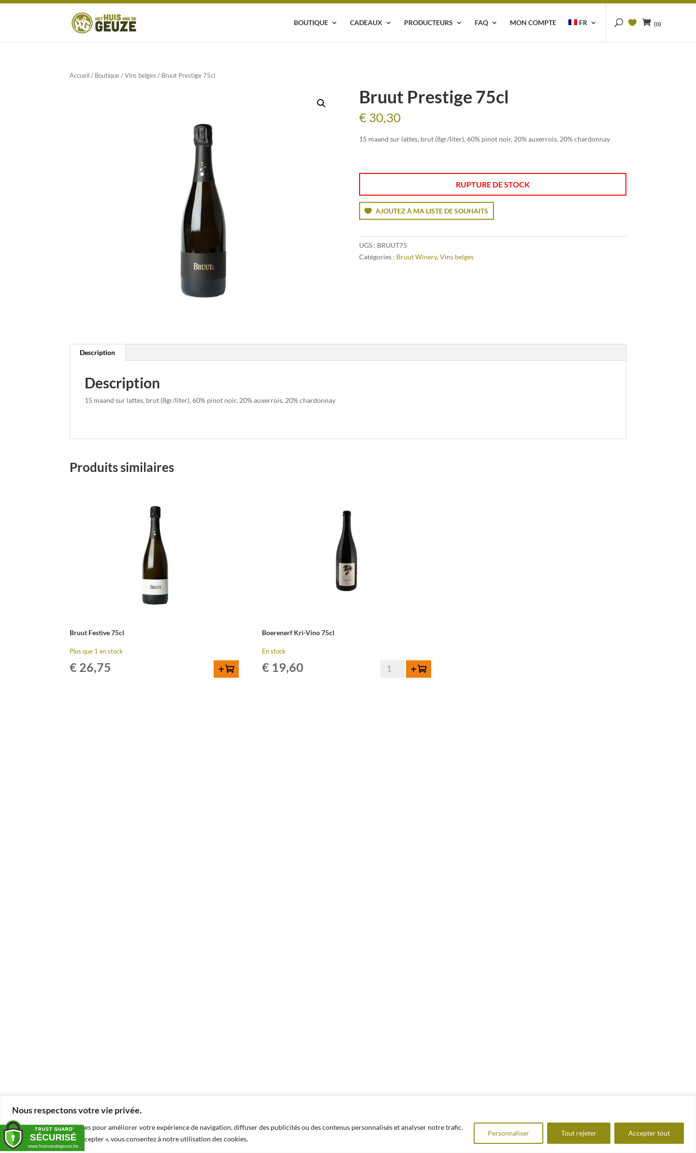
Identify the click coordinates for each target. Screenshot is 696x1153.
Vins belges (140, 75)
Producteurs (428, 23)
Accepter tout (649, 1133)
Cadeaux (366, 23)
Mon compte (533, 23)
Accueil (79, 75)
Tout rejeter (578, 1133)
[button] (321, 103)
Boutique (311, 23)
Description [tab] (97, 352)
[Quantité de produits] (392, 669)
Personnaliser (508, 1133)
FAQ (481, 23)
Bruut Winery (416, 257)
